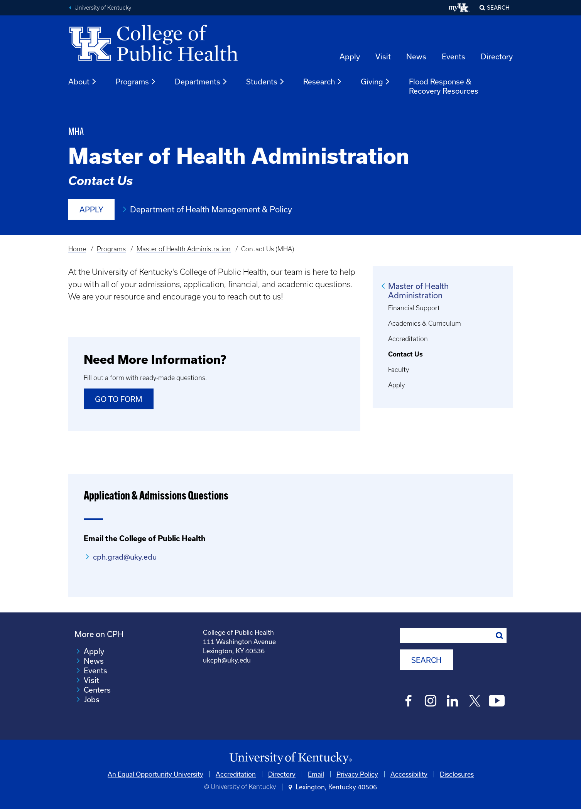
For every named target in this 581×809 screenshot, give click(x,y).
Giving (375, 81)
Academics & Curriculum (424, 323)
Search (498, 7)
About (82, 81)
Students (265, 81)
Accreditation (408, 338)
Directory (497, 56)
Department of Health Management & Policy (211, 209)
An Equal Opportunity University (155, 774)
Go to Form (118, 399)
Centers (97, 689)
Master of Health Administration (184, 249)
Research (322, 81)
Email (316, 774)
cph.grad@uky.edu (125, 556)
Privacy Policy (357, 774)
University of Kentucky (102, 8)
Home (77, 249)
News (416, 56)
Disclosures (457, 774)
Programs (135, 81)
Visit (383, 56)
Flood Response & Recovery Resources (443, 86)
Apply (349, 56)
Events (453, 56)
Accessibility (408, 774)
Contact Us (405, 354)
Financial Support (414, 307)
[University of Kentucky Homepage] (290, 758)
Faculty (398, 369)
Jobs (92, 699)
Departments (201, 81)
